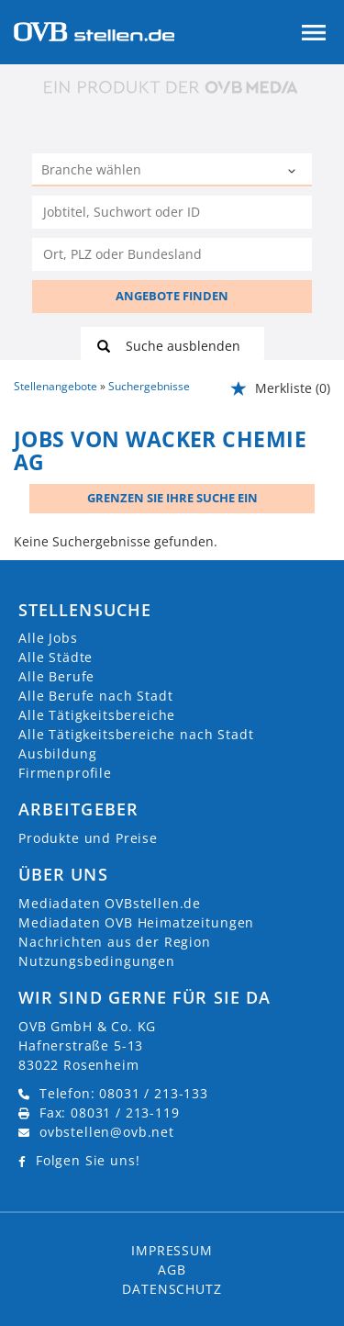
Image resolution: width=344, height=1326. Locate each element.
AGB (172, 1269)
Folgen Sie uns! (88, 1160)
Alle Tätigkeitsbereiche (96, 715)
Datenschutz (171, 1289)
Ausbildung (57, 753)
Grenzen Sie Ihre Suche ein (172, 497)
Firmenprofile (65, 772)
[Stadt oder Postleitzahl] (172, 254)
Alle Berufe (56, 676)
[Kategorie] (153, 171)
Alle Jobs (48, 637)
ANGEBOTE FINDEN (172, 295)
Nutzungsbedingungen (96, 961)
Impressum (172, 1250)
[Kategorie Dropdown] (293, 171)
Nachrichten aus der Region (114, 941)
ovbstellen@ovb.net (106, 1132)
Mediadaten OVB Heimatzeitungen (136, 922)
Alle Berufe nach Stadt (95, 695)
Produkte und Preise (88, 838)
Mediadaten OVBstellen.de (109, 903)
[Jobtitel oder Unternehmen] (172, 212)
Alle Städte (55, 657)
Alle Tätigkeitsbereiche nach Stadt (136, 734)
